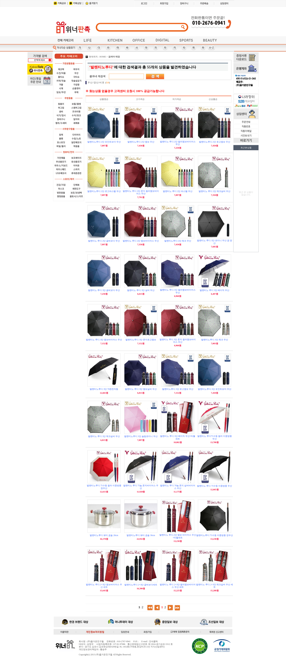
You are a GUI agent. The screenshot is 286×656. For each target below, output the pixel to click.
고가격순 (140, 99)
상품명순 (104, 99)
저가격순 (176, 99)
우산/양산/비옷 (99, 82)
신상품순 (213, 99)
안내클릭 (153, 641)
